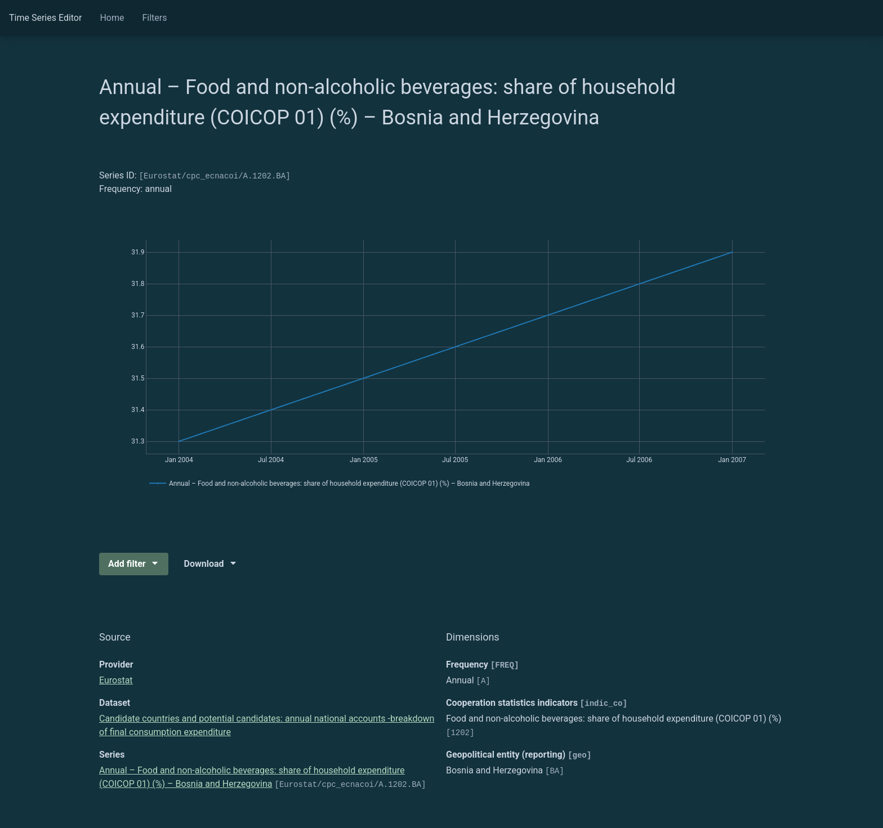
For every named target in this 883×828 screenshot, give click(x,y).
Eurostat (116, 680)
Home (112, 17)
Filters (154, 17)
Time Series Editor (45, 17)
